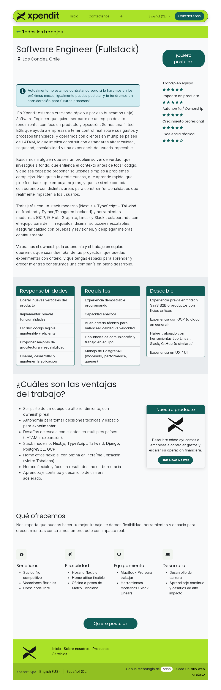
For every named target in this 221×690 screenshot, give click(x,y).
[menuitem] (74, 16)
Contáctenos (189, 16)
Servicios (59, 654)
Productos (100, 649)
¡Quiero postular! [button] (184, 58)
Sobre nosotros (77, 649)
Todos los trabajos (39, 32)
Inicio (56, 649)
